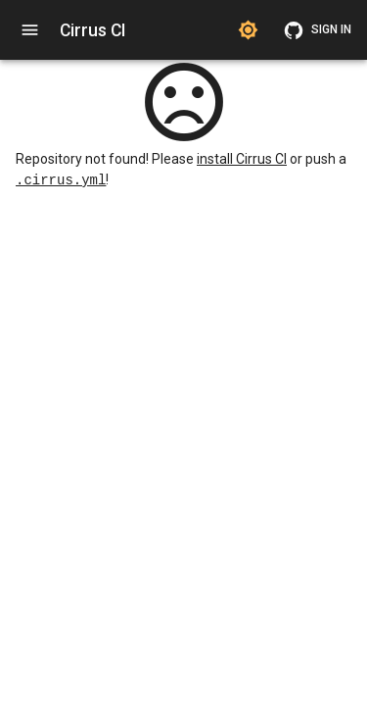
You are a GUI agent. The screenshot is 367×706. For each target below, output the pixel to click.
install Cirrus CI (242, 159)
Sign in (319, 30)
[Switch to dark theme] (248, 30)
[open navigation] (30, 30)
